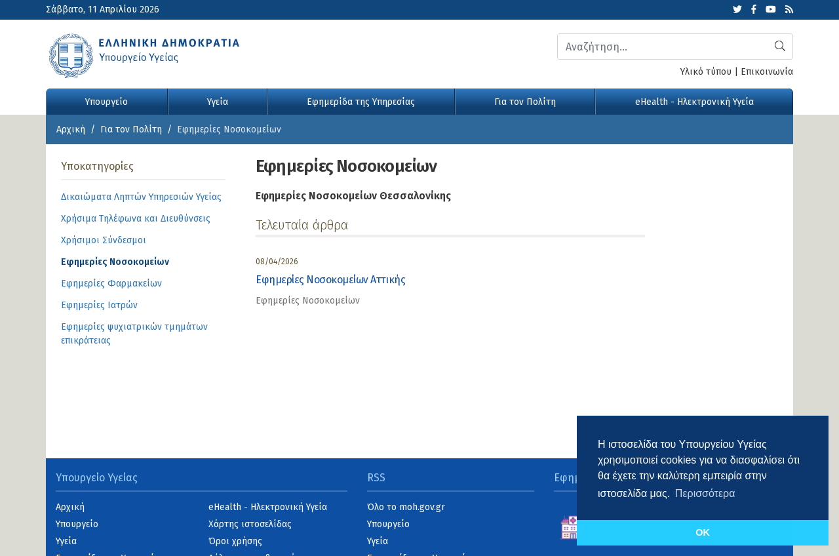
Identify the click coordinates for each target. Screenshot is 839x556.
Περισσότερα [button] (705, 493)
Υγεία (217, 102)
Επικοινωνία (767, 71)
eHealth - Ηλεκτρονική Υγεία (694, 102)
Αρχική (70, 129)
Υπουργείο (106, 102)
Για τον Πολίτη (525, 102)
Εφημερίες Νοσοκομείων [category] (308, 300)
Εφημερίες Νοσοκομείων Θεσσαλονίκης (353, 195)
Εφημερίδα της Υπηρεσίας (361, 102)
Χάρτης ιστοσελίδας (250, 524)
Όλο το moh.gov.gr (406, 507)
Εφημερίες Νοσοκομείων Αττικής (330, 279)
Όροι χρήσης (235, 541)
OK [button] (702, 532)
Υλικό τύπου (706, 71)
